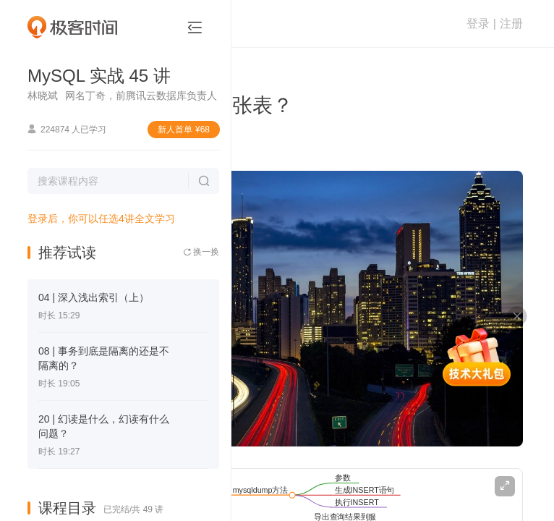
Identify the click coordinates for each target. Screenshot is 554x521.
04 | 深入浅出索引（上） (93, 297)
